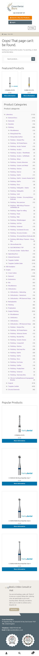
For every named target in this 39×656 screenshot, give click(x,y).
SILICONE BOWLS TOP (16, 247)
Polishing (11, 127)
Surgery (8, 270)
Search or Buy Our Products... (20, 17)
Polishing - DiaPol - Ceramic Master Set (21, 178)
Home (5, 34)
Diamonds (11, 121)
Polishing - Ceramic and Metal (19, 165)
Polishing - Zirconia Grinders (18, 233)
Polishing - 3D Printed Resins (18, 143)
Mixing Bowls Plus (15, 133)
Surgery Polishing (13, 311)
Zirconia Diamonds (14, 389)
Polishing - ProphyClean (17, 368)
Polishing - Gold (15, 194)
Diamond (11, 276)
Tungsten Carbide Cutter (15, 263)
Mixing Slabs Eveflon (16, 137)
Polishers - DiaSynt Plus (17, 140)
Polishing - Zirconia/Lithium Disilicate (21, 236)
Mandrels (11, 124)
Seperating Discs (13, 254)
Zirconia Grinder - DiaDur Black (19, 250)
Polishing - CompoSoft (17, 343)
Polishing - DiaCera (16, 168)
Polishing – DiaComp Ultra (18, 375)
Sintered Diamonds (14, 257)
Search (19, 653)
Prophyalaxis (12, 308)
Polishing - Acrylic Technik (18, 146)
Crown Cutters (12, 273)
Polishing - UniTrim (16, 223)
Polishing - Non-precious (17, 202)
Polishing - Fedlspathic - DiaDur (19, 188)
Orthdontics (13, 317)
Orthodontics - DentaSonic (18, 295)
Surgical (10, 383)
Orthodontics (12, 289)
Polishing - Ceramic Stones (18, 340)
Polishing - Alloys (15, 159)
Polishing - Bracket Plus (17, 336)
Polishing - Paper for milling (18, 210)
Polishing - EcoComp (16, 362)
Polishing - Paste (15, 214)
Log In (12, 22)
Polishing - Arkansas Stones (18, 333)
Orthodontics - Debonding (18, 292)
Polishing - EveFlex (15, 365)
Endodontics (12, 279)
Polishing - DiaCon (15, 172)
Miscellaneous (14, 130)
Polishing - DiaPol (15, 175)
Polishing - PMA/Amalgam (18, 220)
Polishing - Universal (16, 226)
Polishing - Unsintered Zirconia (19, 229)
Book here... (14, 609)
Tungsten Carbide (13, 260)
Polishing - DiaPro (15, 181)
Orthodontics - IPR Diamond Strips (20, 298)
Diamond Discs (12, 117)
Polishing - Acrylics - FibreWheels (20, 152)
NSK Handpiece (10, 266)
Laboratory (9, 114)
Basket (30, 652)
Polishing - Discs (15, 184)
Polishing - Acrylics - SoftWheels (19, 156)
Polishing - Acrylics (16, 149)
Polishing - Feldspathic (17, 191)
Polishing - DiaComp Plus (17, 349)
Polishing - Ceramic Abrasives (19, 162)
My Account (6, 653)
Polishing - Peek (14, 217)
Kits (9, 282)
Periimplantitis (12, 301)
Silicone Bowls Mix (15, 244)
